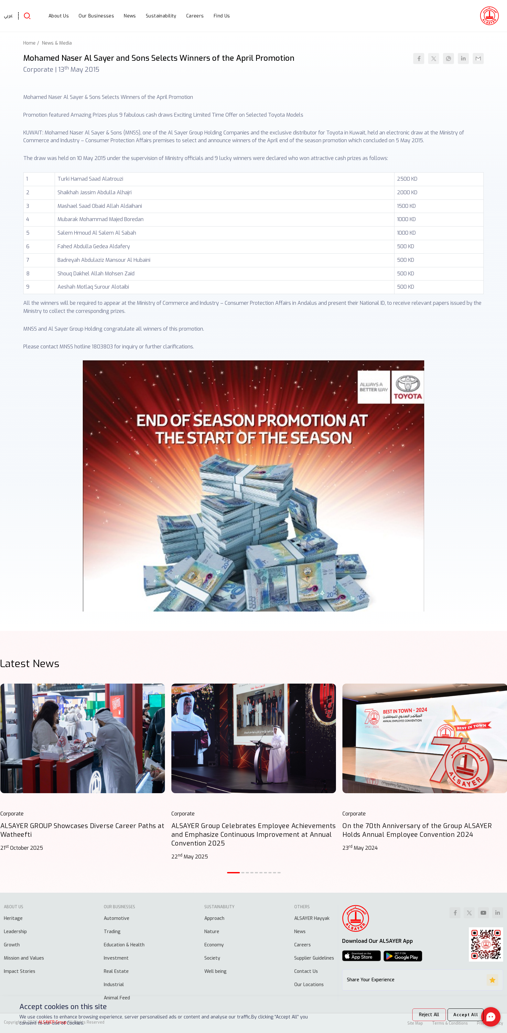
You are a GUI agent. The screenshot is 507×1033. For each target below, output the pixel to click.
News (300, 932)
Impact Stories (19, 971)
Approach (214, 918)
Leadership (15, 932)
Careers (302, 945)
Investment (116, 958)
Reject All (425, 1015)
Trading (112, 932)
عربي (8, 15)
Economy (214, 945)
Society (212, 958)
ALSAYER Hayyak (311, 918)
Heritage (13, 918)
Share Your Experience (422, 980)
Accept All (464, 1015)
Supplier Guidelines (314, 958)
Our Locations (309, 985)
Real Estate (116, 971)
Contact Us (306, 971)
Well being (215, 971)
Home (29, 43)
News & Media (57, 43)
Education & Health (124, 945)
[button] (233, 872)
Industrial (114, 985)
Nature (211, 932)
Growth (12, 945)
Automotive (116, 918)
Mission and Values (24, 958)
